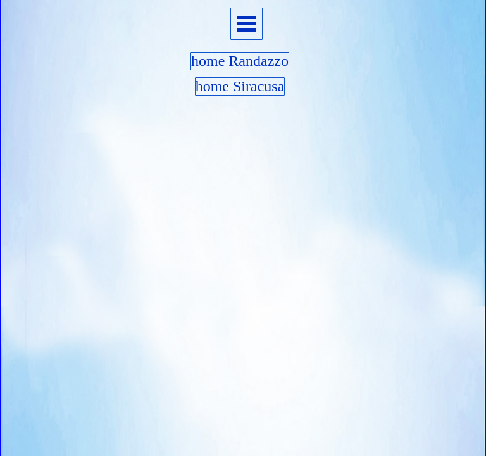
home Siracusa (240, 86)
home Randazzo (240, 61)
